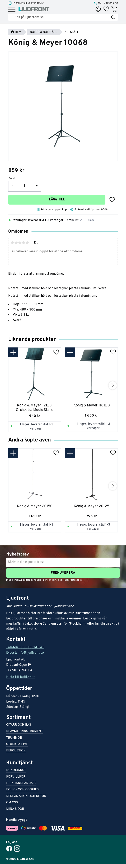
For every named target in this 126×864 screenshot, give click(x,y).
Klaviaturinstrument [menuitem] (24, 731)
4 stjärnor (23, 243)
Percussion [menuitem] (16, 751)
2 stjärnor (16, 243)
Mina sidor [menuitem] (15, 809)
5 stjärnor (27, 243)
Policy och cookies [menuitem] (22, 790)
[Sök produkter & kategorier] (61, 17)
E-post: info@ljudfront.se (25, 653)
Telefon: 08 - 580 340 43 (25, 647)
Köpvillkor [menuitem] (15, 777)
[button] (11, 9)
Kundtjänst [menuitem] (16, 770)
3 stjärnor (20, 243)
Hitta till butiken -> (20, 677)
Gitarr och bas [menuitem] (18, 725)
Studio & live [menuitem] (17, 744)
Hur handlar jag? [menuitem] (21, 783)
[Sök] (113, 17)
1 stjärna (12, 243)
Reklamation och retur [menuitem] (26, 796)
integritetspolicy (73, 580)
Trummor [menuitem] (14, 738)
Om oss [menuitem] (12, 803)
